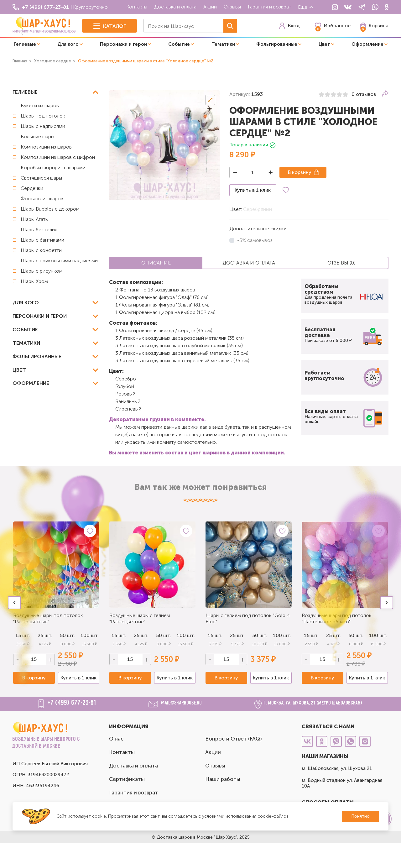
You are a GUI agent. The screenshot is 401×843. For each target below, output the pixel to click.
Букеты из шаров (40, 105)
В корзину (299, 172)
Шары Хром (34, 281)
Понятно (360, 816)
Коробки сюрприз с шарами (53, 167)
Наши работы (222, 779)
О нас (116, 739)
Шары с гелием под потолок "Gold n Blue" (247, 618)
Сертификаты (127, 779)
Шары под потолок (43, 116)
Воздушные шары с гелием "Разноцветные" (139, 618)
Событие (179, 44)
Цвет (324, 44)
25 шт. (141, 635)
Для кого (68, 44)
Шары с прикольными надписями (59, 261)
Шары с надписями (43, 126)
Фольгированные (276, 44)
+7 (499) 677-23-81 (72, 703)
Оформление (367, 44)
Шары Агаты (35, 219)
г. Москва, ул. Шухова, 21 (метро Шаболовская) (313, 703)
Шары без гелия (39, 230)
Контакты (136, 7)
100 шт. (90, 635)
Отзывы (232, 7)
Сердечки (32, 188)
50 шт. (163, 635)
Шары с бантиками (42, 240)
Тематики (223, 44)
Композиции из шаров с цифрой (58, 157)
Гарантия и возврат (269, 7)
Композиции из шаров (46, 147)
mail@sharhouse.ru (181, 703)
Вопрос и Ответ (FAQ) (233, 739)
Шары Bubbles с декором (50, 209)
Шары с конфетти (41, 250)
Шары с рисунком (42, 271)
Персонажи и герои (123, 44)
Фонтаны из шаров (42, 199)
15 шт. (119, 635)
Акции (210, 7)
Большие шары (37, 136)
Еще (306, 7)
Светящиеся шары (41, 178)
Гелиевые (25, 44)
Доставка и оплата (175, 7)
